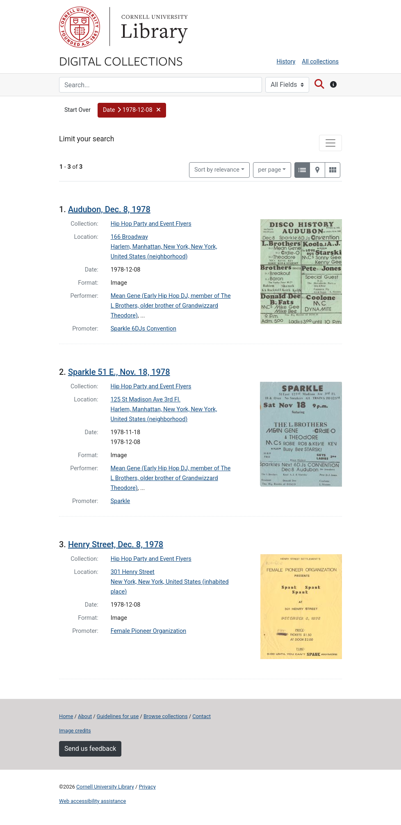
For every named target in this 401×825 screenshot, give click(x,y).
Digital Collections (121, 60)
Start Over (77, 110)
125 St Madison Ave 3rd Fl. (146, 399)
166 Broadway (129, 236)
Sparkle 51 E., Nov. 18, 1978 (119, 372)
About (85, 716)
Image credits (75, 731)
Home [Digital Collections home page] (66, 716)
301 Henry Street (133, 572)
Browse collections (166, 716)
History (286, 61)
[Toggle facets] (330, 143)
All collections (320, 61)
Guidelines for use (118, 716)
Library (153, 27)
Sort (216, 169)
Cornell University (79, 27)
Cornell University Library (105, 787)
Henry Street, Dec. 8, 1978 (115, 544)
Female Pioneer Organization (148, 631)
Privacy (147, 787)
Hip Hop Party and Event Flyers (151, 223)
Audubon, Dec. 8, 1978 (109, 209)
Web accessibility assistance (92, 801)
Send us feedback (90, 748)
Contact (201, 716)
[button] (132, 110)
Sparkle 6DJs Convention (143, 328)
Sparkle (120, 501)
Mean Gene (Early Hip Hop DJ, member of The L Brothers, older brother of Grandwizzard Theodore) (171, 305)
